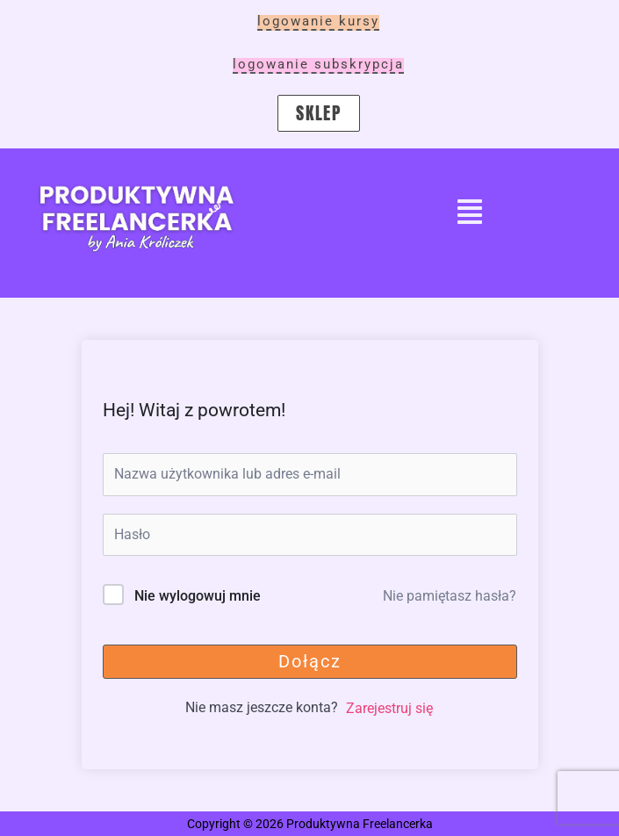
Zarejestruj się (389, 708)
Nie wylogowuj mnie (197, 595)
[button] (469, 214)
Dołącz (310, 661)
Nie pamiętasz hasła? (449, 595)
